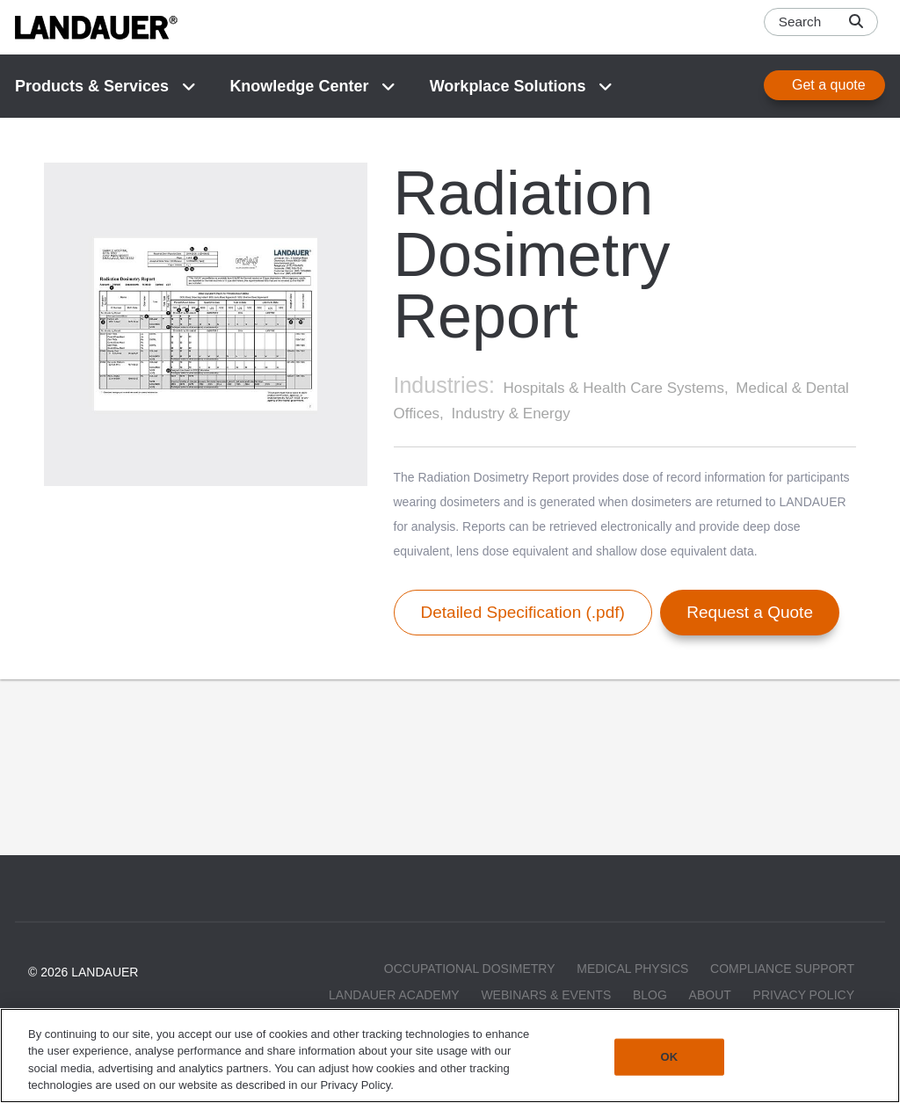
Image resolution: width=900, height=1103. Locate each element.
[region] (450, 1055)
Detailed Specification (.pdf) (523, 612)
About (710, 995)
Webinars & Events (546, 995)
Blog (650, 995)
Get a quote (829, 84)
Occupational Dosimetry (469, 968)
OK (670, 1056)
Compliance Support (782, 968)
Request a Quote (749, 612)
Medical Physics (632, 968)
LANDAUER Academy (394, 995)
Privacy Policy (803, 995)
